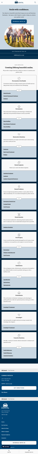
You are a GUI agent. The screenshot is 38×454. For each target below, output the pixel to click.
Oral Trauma (7, 207)
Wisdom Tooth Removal (9, 252)
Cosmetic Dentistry (8, 355)
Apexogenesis (7, 285)
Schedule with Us (19, 21)
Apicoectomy (7, 282)
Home (2, 422)
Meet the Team (5, 428)
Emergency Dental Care (9, 201)
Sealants (6, 98)
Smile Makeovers (8, 350)
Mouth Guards (7, 93)
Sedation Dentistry (8, 227)
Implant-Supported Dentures (11, 179)
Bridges (5, 154)
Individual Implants (8, 173)
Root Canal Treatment (9, 152)
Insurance (3, 438)
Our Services (4, 425)
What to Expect (5, 431)
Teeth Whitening (8, 353)
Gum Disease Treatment (9, 124)
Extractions (6, 250)
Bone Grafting (7, 121)
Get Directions (19, 388)
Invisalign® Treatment (9, 307)
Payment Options (5, 434)
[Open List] (19, 90)
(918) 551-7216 (21, 55)
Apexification (7, 279)
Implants (6, 176)
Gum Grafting (7, 126)
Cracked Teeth (7, 204)
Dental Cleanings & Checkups (11, 96)
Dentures (6, 149)
